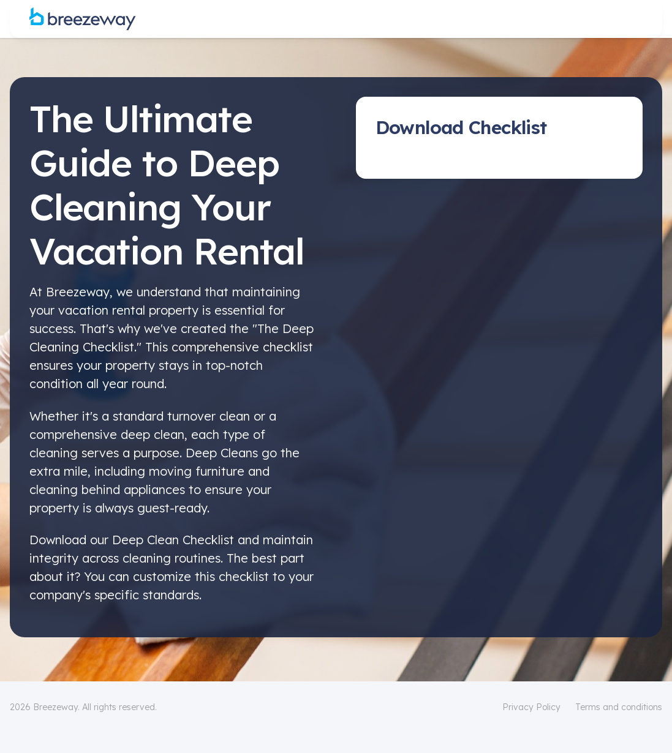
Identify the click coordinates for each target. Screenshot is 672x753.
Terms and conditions (618, 707)
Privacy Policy (531, 707)
